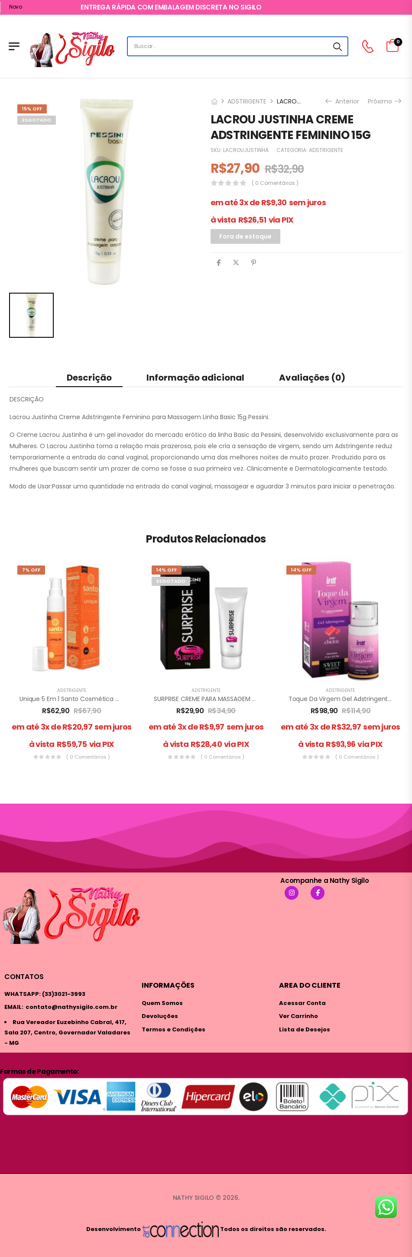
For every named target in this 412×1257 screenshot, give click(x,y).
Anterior (343, 101)
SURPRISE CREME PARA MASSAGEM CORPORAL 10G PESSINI (235, 699)
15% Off (32, 108)
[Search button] (337, 46)
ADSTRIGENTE (246, 101)
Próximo (384, 101)
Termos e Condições (173, 1029)
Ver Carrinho (298, 1016)
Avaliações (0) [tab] (312, 378)
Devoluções (160, 1016)
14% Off (166, 569)
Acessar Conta (302, 1003)
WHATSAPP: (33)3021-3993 (44, 994)
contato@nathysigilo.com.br (71, 1007)
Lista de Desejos (304, 1029)
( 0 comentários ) (275, 183)
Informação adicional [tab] (195, 378)
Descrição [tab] (89, 378)
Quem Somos (162, 1003)
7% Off (31, 569)
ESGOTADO (36, 119)
